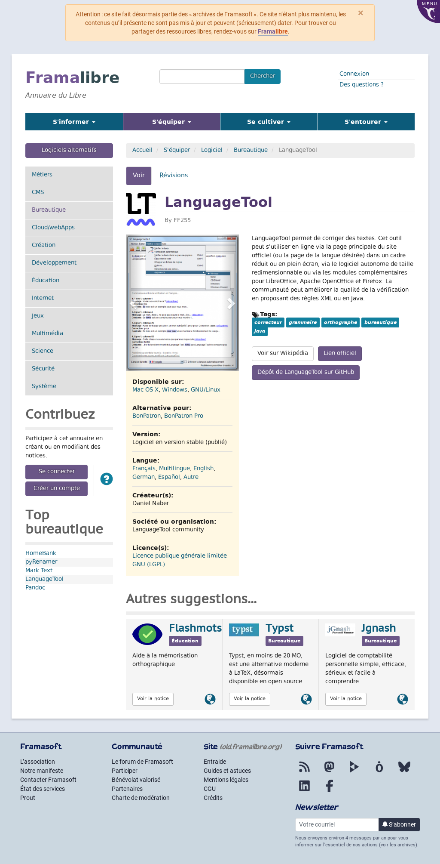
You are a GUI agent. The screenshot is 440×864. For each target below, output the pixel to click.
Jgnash (379, 629)
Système (44, 387)
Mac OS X (145, 390)
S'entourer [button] (366, 122)
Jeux (38, 316)
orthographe (340, 322)
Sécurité (43, 369)
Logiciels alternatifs (69, 150)
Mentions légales (226, 779)
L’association (37, 761)
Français (144, 469)
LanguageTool (44, 579)
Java (259, 330)
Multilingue (174, 469)
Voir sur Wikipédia (282, 353)
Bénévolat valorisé (136, 779)
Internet (43, 298)
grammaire (303, 322)
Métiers (42, 175)
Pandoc (35, 588)
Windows (174, 390)
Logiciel (212, 150)
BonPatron (146, 416)
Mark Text (38, 571)
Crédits (213, 797)
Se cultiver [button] (268, 122)
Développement (54, 263)
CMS (38, 192)
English (203, 469)
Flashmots (195, 629)
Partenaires (127, 788)
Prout (27, 797)
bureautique (380, 322)
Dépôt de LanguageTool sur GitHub (305, 372)
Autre (191, 477)
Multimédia (47, 334)
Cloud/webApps (53, 228)
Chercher (262, 76)
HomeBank (40, 553)
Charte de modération (141, 797)
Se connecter (57, 472)
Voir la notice (153, 699)
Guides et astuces (227, 770)
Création (43, 245)
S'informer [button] (74, 122)
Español (169, 477)
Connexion (354, 74)
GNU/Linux (205, 390)
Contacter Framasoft (48, 779)
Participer (125, 770)
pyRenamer (41, 562)
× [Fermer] (361, 13)
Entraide (215, 761)
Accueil (142, 150)
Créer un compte (57, 488)
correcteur (268, 322)
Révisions (173, 175)
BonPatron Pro (183, 416)
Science (42, 351)
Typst (279, 629)
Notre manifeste (41, 770)
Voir (142, 178)
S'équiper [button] (182, 122)
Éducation (45, 281)
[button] (106, 480)
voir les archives (398, 845)
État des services (42, 788)
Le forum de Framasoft (142, 761)
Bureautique (59, 210)
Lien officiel (340, 353)
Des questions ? (361, 85)
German (143, 477)
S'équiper (177, 150)
